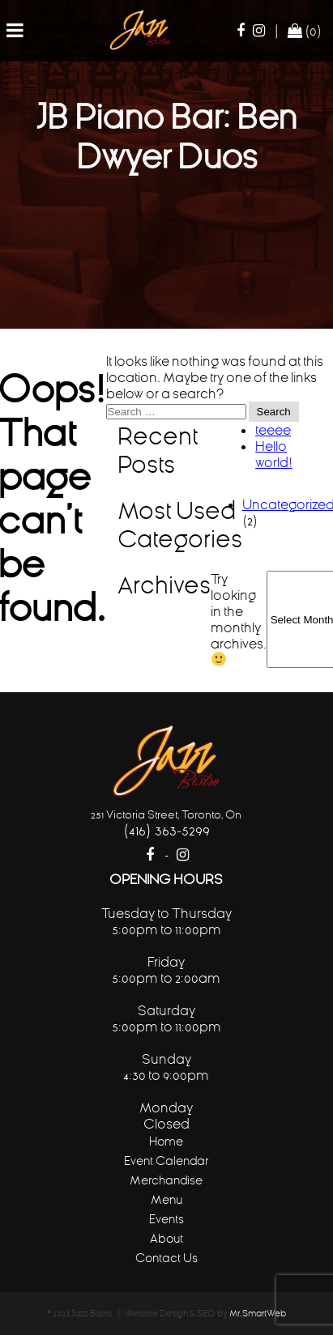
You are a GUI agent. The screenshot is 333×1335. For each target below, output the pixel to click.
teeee (273, 430)
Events (166, 1219)
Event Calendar (166, 1160)
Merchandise (166, 1180)
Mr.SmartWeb (257, 1313)
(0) (305, 31)
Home (166, 1141)
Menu (166, 1199)
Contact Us (166, 1258)
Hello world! (273, 454)
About (166, 1238)
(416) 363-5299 (166, 830)
